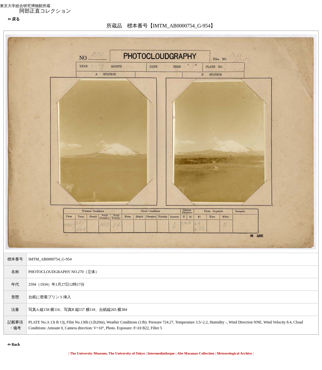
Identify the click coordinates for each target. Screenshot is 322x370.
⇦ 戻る (14, 19)
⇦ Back (13, 344)
